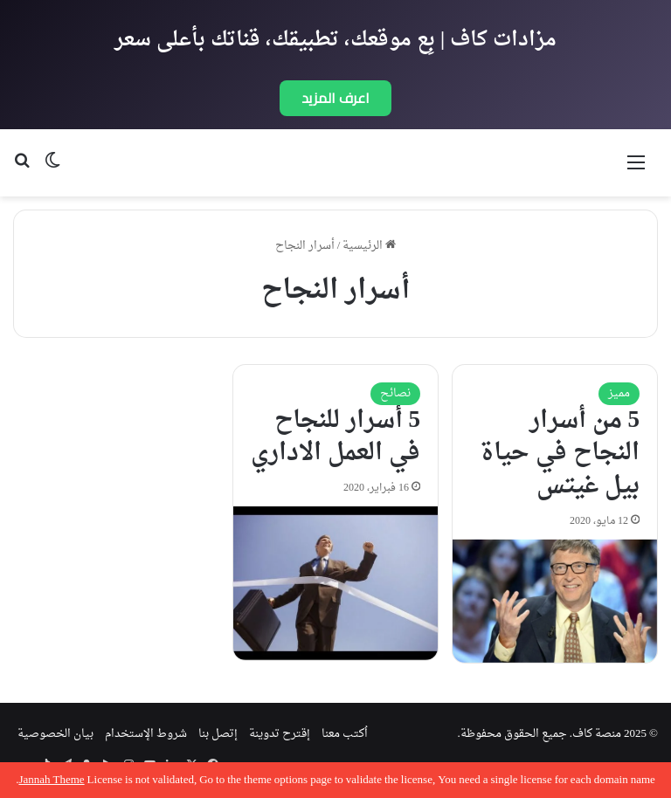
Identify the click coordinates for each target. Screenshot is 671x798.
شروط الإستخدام (146, 734)
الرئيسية (369, 246)
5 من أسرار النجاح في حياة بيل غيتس (560, 454)
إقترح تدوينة (279, 734)
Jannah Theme (51, 780)
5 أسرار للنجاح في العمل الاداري (335, 437)
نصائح (395, 393)
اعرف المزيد (335, 98)
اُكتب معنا (345, 734)
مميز (619, 393)
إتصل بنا (218, 734)
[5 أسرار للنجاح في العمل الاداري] (335, 583)
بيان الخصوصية (55, 734)
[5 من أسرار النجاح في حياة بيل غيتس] (555, 601)
